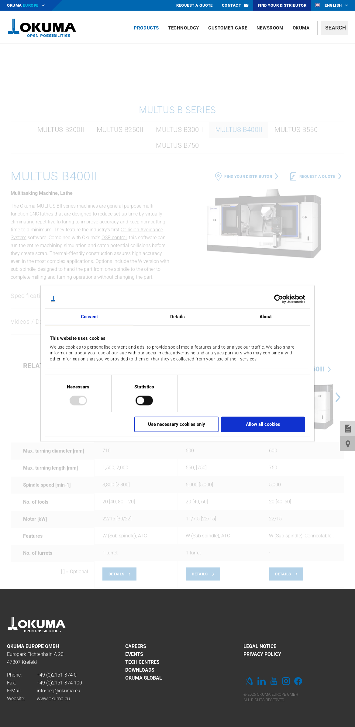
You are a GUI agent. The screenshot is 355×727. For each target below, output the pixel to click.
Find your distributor (248, 262)
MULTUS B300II (179, 215)
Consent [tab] (89, 316)
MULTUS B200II (60, 215)
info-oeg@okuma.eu (58, 691)
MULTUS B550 (296, 215)
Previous (184, 483)
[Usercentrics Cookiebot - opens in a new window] (278, 299)
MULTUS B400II (238, 215)
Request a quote (317, 262)
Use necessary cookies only (176, 424)
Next (338, 483)
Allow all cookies (263, 424)
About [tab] (266, 316)
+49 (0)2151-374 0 (57, 675)
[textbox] (334, 28)
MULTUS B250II (120, 215)
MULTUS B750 (177, 231)
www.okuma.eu (53, 698)
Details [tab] (177, 316)
